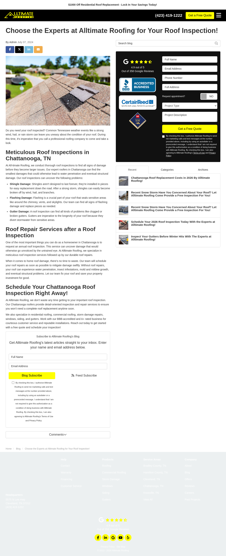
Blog (187, 472)
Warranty (66, 472)
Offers (188, 479)
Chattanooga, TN (153, 486)
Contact (65, 465)
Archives (203, 169)
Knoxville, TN (151, 492)
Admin (13, 42)
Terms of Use (47, 416)
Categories (167, 169)
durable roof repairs (80, 254)
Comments (58, 434)
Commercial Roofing (114, 472)
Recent (132, 169)
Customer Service (71, 486)
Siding (105, 492)
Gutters (106, 499)
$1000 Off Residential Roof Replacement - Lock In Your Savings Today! (113, 4)
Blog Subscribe (32, 375)
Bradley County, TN (154, 465)
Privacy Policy (35, 420)
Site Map (121, 546)
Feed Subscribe (84, 375)
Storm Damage (111, 479)
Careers (189, 492)
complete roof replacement (41, 308)
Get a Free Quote (200, 15)
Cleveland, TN (151, 479)
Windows (107, 486)
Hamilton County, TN (155, 472)
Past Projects (192, 499)
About (188, 465)
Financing (66, 479)
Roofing (106, 465)
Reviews (190, 486)
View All (148, 499)
